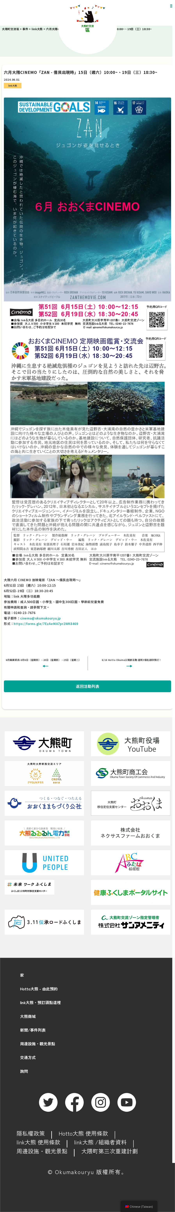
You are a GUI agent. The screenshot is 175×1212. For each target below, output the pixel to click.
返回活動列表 (87, 686)
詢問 (24, 1071)
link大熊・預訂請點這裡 (40, 1002)
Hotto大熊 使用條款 (83, 1133)
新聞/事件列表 (33, 1030)
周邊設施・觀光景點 (37, 1043)
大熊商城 (28, 1016)
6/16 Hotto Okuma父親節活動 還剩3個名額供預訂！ (132, 659)
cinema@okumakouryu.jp (40, 618)
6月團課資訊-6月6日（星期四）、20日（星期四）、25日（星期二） (43, 659)
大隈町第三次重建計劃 (109, 1151)
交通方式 (28, 1057)
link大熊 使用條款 (38, 1142)
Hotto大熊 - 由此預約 (39, 989)
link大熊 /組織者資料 (100, 1142)
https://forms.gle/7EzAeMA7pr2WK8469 (46, 623)
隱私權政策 (31, 1133)
